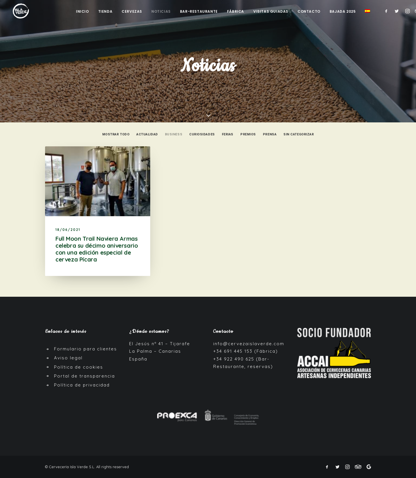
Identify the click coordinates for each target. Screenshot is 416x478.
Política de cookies (78, 367)
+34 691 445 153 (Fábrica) (245, 351)
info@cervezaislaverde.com (248, 343)
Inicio (82, 11)
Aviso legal (68, 358)
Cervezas (132, 11)
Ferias (227, 134)
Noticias (161, 11)
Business (173, 134)
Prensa (269, 134)
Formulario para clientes (85, 349)
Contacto (309, 11)
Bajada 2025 (343, 11)
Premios (248, 134)
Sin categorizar (298, 134)
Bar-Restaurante (199, 11)
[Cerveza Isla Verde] (18, 11)
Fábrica (235, 11)
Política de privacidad (82, 385)
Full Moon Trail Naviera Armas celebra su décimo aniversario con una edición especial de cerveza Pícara (96, 249)
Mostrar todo (116, 134)
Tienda (105, 11)
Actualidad (147, 134)
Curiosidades (202, 134)
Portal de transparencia (84, 376)
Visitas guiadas (270, 11)
